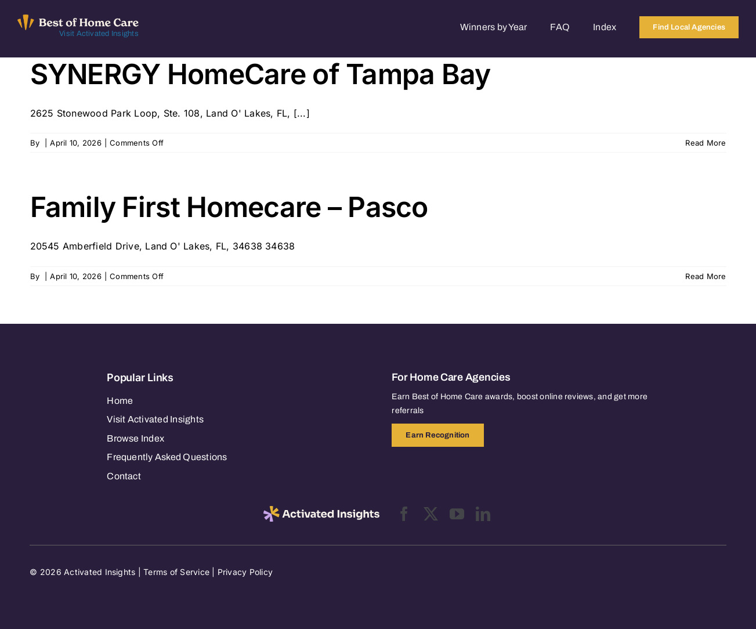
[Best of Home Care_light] (78, 19)
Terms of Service (176, 572)
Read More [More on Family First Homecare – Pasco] (705, 276)
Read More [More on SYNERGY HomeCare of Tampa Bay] (705, 142)
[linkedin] (483, 514)
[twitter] (431, 514)
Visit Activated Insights (99, 34)
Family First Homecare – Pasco (229, 207)
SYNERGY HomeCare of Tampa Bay (260, 74)
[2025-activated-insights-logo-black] (321, 510)
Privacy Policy (245, 572)
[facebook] (404, 514)
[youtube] (457, 514)
